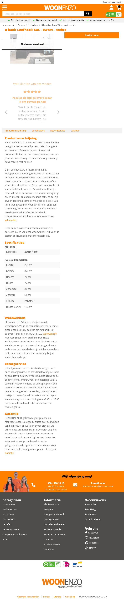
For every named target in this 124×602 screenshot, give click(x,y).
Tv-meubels (8, 519)
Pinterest (93, 542)
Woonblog (70, 596)
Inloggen (48, 509)
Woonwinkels (95, 500)
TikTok (92, 547)
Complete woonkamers (14, 534)
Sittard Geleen (92, 519)
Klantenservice (51, 504)
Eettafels (7, 524)
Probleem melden (53, 529)
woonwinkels (50, 333)
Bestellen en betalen (54, 524)
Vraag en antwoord (54, 514)
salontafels (10, 220)
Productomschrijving (15, 130)
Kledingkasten (9, 509)
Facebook (93, 532)
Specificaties (38, 130)
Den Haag (90, 509)
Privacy (46, 596)
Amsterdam (91, 504)
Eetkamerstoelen (11, 529)
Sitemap (57, 596)
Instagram (94, 537)
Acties (5, 539)
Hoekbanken (9, 504)
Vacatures (49, 549)
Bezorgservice (57, 130)
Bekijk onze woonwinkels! (112, 2)
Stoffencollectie (52, 544)
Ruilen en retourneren (55, 534)
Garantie (75, 130)
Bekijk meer (92, 35)
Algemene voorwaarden (28, 596)
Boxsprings (8, 514)
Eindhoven (90, 514)
